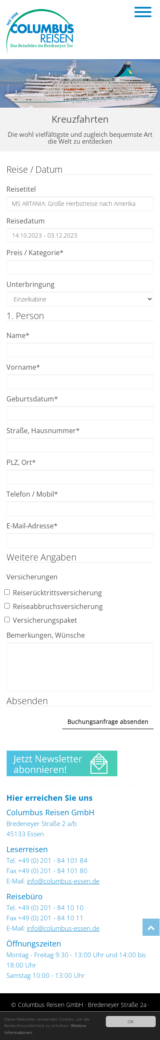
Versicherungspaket (41, 620)
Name (17, 335)
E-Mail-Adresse (32, 526)
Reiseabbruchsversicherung (54, 606)
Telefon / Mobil (32, 494)
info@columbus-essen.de (63, 881)
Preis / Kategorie (35, 252)
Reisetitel (21, 189)
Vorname (23, 367)
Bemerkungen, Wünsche (45, 635)
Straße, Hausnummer (43, 430)
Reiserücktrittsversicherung (54, 592)
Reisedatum (25, 221)
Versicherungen (32, 577)
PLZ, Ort (21, 462)
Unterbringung (30, 284)
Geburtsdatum (32, 399)
